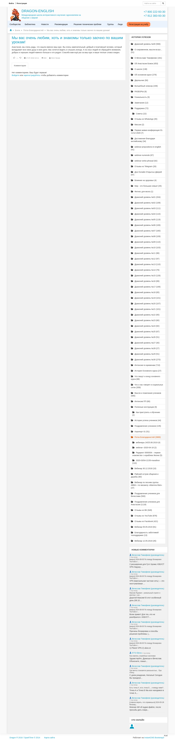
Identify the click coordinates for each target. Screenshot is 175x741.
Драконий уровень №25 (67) (145, 331)
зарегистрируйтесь (32, 75)
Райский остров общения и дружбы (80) (144, 475)
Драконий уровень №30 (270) (146, 359)
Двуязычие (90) (139, 80)
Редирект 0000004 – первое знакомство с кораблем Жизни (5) (147, 454)
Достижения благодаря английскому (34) (143, 139)
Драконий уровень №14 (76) (145, 270)
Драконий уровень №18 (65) (145, 292)
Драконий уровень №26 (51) (145, 337)
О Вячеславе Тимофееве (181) (146, 58)
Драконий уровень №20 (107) (146, 303)
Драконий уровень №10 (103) (146, 247)
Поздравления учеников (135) (146, 426)
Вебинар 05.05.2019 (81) (143, 527)
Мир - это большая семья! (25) (146, 186)
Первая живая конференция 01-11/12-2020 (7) (147, 131)
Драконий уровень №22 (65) (145, 315)
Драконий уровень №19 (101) (146, 298)
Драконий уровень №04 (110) (146, 214)
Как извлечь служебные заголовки (142, 656)
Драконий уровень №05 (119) (146, 219)
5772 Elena (137, 653)
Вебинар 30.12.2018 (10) (143, 468)
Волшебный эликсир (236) (144, 86)
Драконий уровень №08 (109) (146, 236)
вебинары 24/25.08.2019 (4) (146, 442)
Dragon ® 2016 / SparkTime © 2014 (25, 737)
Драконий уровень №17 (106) (146, 287)
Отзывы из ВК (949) (141, 510)
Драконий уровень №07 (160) (146, 231)
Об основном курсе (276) (144, 75)
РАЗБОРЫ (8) (139, 91)
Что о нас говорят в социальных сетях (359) (147, 386)
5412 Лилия (55, 58)
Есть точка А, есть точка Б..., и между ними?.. (146, 688)
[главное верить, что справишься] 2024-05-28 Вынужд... (146, 703)
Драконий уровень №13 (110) (146, 264)
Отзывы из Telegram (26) (143, 166)
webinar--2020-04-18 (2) (144, 447)
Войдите (15, 75)
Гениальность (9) (140, 97)
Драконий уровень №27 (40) (145, 343)
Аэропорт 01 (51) (140, 431)
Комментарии (20, 65)
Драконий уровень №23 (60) (145, 320)
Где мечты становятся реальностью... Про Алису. (145, 672)
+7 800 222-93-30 (154, 11)
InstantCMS (149, 737)
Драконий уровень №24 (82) (145, 326)
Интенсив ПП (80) (140, 401)
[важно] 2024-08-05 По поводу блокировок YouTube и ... (145, 560)
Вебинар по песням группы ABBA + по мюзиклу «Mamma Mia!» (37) (146, 485)
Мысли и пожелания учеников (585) (146, 394)
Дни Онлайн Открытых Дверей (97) (146, 173)
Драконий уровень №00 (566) (146, 44)
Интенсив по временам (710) (145, 365)
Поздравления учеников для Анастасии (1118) (145, 503)
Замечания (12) (139, 103)
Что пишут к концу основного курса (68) (145, 377)
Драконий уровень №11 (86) (145, 253)
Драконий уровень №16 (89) (145, 281)
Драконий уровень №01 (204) (146, 197)
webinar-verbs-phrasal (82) (144, 161)
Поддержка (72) (139, 108)
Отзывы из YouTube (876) (144, 516)
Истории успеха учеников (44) (146, 420)
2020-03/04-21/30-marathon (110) (146, 461)
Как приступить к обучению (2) (146, 413)
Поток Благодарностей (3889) (146, 437)
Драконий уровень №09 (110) (146, 242)
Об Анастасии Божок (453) (144, 63)
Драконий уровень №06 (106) (146, 225)
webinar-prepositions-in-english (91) (146, 148)
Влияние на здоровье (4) (144, 180)
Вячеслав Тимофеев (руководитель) (148, 555)
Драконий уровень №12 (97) (145, 259)
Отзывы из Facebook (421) (144, 521)
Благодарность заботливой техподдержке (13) (145, 533)
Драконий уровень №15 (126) (146, 275)
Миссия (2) (137, 125)
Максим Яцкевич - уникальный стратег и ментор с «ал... (144, 594)
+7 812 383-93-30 (154, 15)
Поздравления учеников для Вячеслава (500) (145, 494)
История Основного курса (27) (146, 371)
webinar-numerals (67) (142, 155)
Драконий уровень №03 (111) (146, 208)
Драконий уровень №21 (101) (146, 309)
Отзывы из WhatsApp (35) (144, 119)
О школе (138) (139, 69)
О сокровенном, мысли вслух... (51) (146, 50)
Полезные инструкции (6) (144, 407)
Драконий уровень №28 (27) (145, 348)
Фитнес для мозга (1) (142, 191)
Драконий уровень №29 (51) (145, 354)
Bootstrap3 (159, 737)
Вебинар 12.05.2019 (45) (143, 541)
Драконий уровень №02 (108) (146, 203)
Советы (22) (139, 114)
